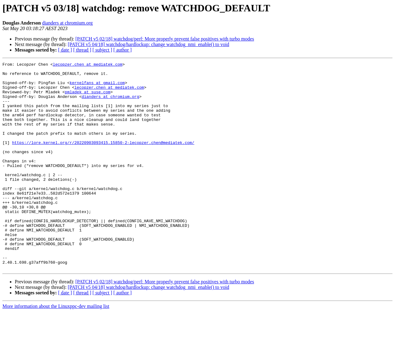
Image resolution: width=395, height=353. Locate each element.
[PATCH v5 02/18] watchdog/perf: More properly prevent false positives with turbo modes (164, 38)
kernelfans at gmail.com (96, 87)
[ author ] (122, 49)
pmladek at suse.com (87, 98)
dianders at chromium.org (67, 22)
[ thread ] (82, 49)
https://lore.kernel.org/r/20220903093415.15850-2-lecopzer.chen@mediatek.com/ (103, 159)
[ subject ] (102, 49)
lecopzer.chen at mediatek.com (87, 65)
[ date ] (65, 49)
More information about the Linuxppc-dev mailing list (55, 347)
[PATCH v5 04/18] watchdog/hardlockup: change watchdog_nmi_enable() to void (148, 44)
